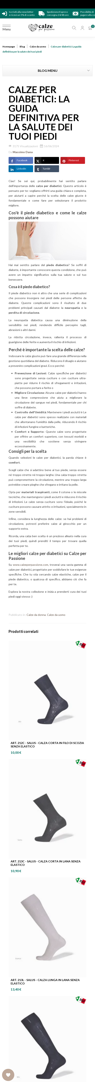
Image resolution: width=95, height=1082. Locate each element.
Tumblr (42, 168)
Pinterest (69, 160)
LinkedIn (17, 168)
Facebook (18, 160)
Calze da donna (36, 614)
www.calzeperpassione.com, (31, 564)
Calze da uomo (56, 614)
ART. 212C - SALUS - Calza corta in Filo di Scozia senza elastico (47, 744)
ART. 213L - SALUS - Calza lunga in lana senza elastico (45, 981)
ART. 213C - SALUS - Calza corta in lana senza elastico (45, 863)
